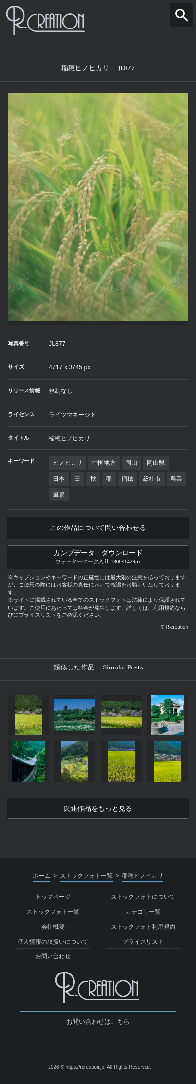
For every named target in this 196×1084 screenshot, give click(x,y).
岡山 (131, 462)
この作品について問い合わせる (98, 527)
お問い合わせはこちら (98, 1021)
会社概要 (53, 926)
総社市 (152, 478)
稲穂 (127, 478)
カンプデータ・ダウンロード (98, 555)
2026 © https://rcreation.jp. (76, 1067)
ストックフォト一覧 (52, 911)
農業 (176, 478)
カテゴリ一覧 (143, 911)
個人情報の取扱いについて (53, 941)
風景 (59, 494)
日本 (59, 478)
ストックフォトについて (143, 896)
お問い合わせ (53, 956)
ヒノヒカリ (67, 462)
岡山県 (156, 462)
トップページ (53, 896)
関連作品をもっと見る (98, 808)
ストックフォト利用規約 (143, 926)
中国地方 (104, 462)
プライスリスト (143, 941)
